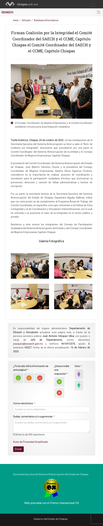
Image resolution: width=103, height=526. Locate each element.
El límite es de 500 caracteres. (29, 434)
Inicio (16, 20)
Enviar (18, 449)
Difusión (26, 20)
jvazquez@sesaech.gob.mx (28, 343)
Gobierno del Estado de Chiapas (51, 519)
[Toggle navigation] (98, 12)
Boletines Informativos (46, 20)
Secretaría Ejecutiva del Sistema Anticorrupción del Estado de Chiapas (50, 474)
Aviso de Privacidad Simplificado (30, 442)
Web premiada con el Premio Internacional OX (51, 503)
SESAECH (7, 12)
